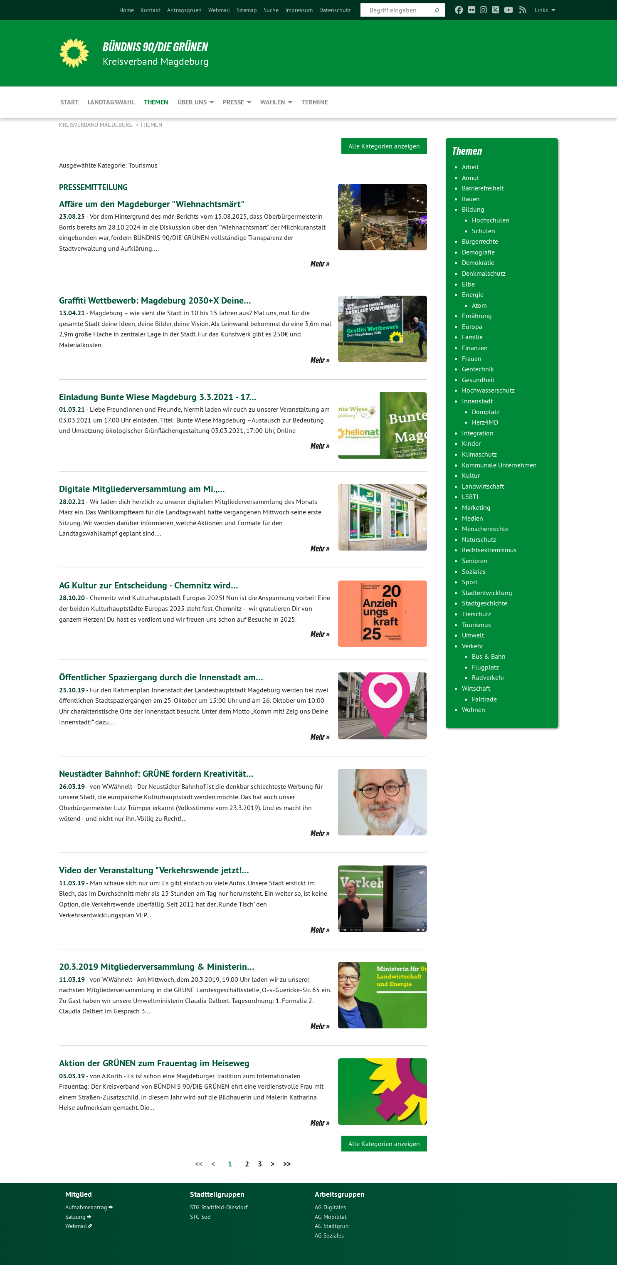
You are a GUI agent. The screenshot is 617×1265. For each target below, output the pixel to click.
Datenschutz (334, 10)
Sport (469, 582)
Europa (472, 326)
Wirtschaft (476, 688)
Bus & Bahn (489, 656)
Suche (271, 10)
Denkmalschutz (484, 273)
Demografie (478, 252)
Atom (479, 305)
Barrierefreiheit (482, 188)
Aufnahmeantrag (86, 1207)
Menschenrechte (485, 528)
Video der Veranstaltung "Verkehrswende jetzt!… (160, 869)
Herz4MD (485, 422)
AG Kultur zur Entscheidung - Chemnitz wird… (155, 584)
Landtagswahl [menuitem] (111, 102)
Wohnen (473, 709)
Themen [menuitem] (156, 102)
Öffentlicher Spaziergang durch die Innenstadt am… (168, 676)
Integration (478, 433)
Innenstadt (477, 401)
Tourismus (476, 624)
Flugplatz (485, 667)
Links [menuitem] (541, 10)
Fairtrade (484, 699)
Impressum (299, 10)
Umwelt (473, 635)
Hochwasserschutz (488, 390)
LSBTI (470, 496)
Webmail (219, 10)
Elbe (468, 284)
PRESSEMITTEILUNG (95, 187)
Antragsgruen (184, 10)
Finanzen (475, 347)
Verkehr (472, 646)
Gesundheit (478, 380)
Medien (472, 518)
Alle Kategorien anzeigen (384, 146)
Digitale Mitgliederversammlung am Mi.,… (147, 488)
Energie (473, 294)
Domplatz (485, 412)
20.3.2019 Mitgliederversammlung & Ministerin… (165, 965)
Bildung (473, 209)
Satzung (75, 1216)
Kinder (471, 443)
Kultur (471, 475)
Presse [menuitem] (233, 102)
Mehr (318, 263)
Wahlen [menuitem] (272, 102)
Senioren (474, 560)
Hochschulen (490, 220)
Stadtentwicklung (487, 592)
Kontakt (150, 10)
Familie (472, 337)
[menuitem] (126, 10)
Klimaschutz (479, 454)
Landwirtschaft (483, 486)
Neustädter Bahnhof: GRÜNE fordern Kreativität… (163, 772)
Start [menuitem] (69, 102)
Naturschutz (479, 539)
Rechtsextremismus (489, 550)
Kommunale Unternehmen (499, 465)
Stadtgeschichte (484, 603)
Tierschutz (476, 614)
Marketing (476, 507)
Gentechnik (478, 369)
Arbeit (470, 167)
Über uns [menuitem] (192, 102)
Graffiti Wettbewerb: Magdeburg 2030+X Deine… (163, 299)
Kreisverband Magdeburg (96, 124)
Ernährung (477, 315)
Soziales (474, 571)
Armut (470, 177)
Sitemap (247, 10)
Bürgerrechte (480, 241)
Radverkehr (488, 677)
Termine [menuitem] (314, 102)
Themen (151, 124)
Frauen (471, 358)
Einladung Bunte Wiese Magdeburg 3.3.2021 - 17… (167, 396)
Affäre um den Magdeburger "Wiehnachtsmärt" (158, 203)
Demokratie (478, 262)
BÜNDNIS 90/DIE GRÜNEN (161, 46)
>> (287, 1163)
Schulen (483, 231)
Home (126, 10)
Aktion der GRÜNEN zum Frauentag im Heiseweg (161, 1062)
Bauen (471, 199)
